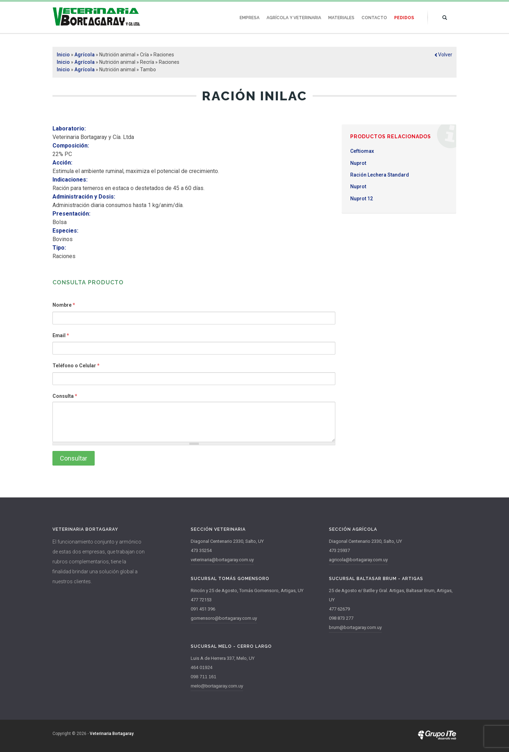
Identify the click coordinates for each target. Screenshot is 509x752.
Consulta (64, 396)
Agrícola (84, 54)
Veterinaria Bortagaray (112, 733)
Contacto (374, 17)
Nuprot (358, 163)
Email (60, 335)
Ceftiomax (362, 151)
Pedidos (404, 17)
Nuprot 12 (361, 198)
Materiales (341, 17)
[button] (443, 54)
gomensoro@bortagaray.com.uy (224, 618)
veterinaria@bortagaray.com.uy (222, 559)
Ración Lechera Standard (379, 175)
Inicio (63, 54)
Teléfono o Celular (76, 365)
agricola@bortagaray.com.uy (358, 559)
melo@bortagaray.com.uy (217, 686)
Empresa (249, 17)
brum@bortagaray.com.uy (355, 627)
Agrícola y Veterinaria (294, 17)
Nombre (63, 305)
